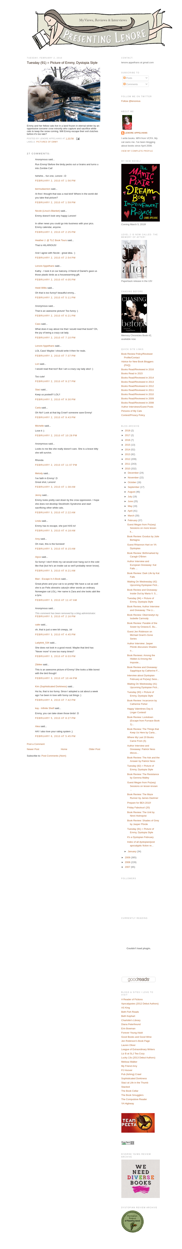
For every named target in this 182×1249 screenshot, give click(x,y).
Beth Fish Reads (130, 1011)
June (131, 501)
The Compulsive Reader (134, 1099)
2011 (128, 463)
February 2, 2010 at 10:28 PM (56, 435)
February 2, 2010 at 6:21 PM (55, 315)
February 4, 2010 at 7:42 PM (55, 700)
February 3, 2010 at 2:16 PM (55, 616)
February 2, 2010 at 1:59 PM (55, 202)
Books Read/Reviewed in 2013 (137, 381)
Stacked (125, 1086)
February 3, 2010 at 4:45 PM (55, 634)
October (132, 482)
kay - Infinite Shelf (44, 708)
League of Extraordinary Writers (138, 1049)
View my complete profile (137, 151)
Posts (127, 78)
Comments (130, 84)
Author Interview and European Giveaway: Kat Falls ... (141, 565)
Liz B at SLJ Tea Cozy (133, 1053)
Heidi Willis (41, 287)
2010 (128, 468)
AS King (125, 1007)
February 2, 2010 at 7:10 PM (55, 337)
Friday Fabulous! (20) (138, 807)
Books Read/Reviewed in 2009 (137, 398)
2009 (128, 857)
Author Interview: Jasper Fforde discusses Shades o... (142, 647)
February (133, 520)
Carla (38, 407)
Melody (39, 473)
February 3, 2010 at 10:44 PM (56, 678)
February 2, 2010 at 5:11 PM (55, 297)
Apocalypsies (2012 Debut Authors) (140, 1003)
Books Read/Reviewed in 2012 (137, 386)
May (130, 506)
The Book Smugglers (132, 1095)
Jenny (38, 495)
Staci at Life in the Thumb (134, 1082)
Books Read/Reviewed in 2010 (137, 394)
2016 (128, 440)
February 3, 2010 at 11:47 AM (56, 600)
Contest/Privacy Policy (133, 415)
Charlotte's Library (131, 1020)
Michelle (39, 425)
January (132, 851)
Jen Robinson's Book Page (135, 1041)
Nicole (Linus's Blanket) (47, 210)
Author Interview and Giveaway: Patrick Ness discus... (141, 749)
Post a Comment (36, 744)
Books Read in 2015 (132, 373)
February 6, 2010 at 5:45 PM (55, 736)
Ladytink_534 (42, 642)
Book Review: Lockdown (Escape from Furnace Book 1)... (143, 721)
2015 (128, 444)
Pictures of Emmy (47, 142)
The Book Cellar (129, 1090)
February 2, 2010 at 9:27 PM (55, 381)
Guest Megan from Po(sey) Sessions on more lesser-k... (142, 528)
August (132, 491)
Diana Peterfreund (131, 1024)
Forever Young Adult (132, 1032)
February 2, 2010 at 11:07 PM (56, 465)
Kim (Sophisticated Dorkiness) (51, 686)
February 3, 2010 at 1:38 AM (55, 486)
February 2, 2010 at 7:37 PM (55, 355)
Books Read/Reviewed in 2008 (137, 402)
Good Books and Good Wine (136, 1037)
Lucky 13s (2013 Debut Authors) (138, 1057)
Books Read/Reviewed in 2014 (137, 377)
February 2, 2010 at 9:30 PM (55, 399)
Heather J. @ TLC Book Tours (51, 240)
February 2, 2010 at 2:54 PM (55, 257)
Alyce (38, 557)
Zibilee (38, 664)
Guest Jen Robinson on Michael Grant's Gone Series (140, 635)
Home (64, 749)
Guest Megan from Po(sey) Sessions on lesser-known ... (142, 786)
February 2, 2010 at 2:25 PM (55, 232)
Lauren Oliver (128, 1045)
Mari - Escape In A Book (48, 578)
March (131, 515)
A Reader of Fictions (132, 999)
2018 (128, 430)
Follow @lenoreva (130, 101)
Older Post (94, 749)
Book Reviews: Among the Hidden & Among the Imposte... (141, 659)
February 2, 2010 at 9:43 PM (55, 417)
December (133, 472)
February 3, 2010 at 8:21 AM (55, 570)
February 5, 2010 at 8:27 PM (55, 718)
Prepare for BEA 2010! (139, 802)
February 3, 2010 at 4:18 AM (55, 530)
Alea (37, 726)
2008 (128, 862)
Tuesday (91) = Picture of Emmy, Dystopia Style (62, 63)
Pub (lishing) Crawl (131, 1074)
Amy (37, 538)
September (134, 487)
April (130, 510)
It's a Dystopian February (140, 837)
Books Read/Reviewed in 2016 (137, 369)
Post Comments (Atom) (53, 755)
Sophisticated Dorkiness (134, 1078)
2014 (128, 449)
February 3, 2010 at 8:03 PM (55, 656)
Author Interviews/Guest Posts (137, 406)
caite (37, 624)
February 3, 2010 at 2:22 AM (55, 512)
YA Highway (127, 1103)
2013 (128, 454)
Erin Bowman (128, 1028)
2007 (128, 867)
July (130, 496)
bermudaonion (42, 188)
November (133, 477)
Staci (38, 389)
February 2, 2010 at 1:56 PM (55, 180)
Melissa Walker (129, 1061)
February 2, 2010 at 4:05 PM (55, 279)
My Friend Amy (129, 1066)
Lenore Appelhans (44, 266)
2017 (128, 435)
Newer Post (33, 749)
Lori (37, 364)
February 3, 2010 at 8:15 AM (55, 548)
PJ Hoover (127, 1070)
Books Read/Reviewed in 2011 (137, 390)
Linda (38, 521)
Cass (38, 323)
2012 (128, 459)
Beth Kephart (128, 1016)
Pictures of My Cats (131, 411)
